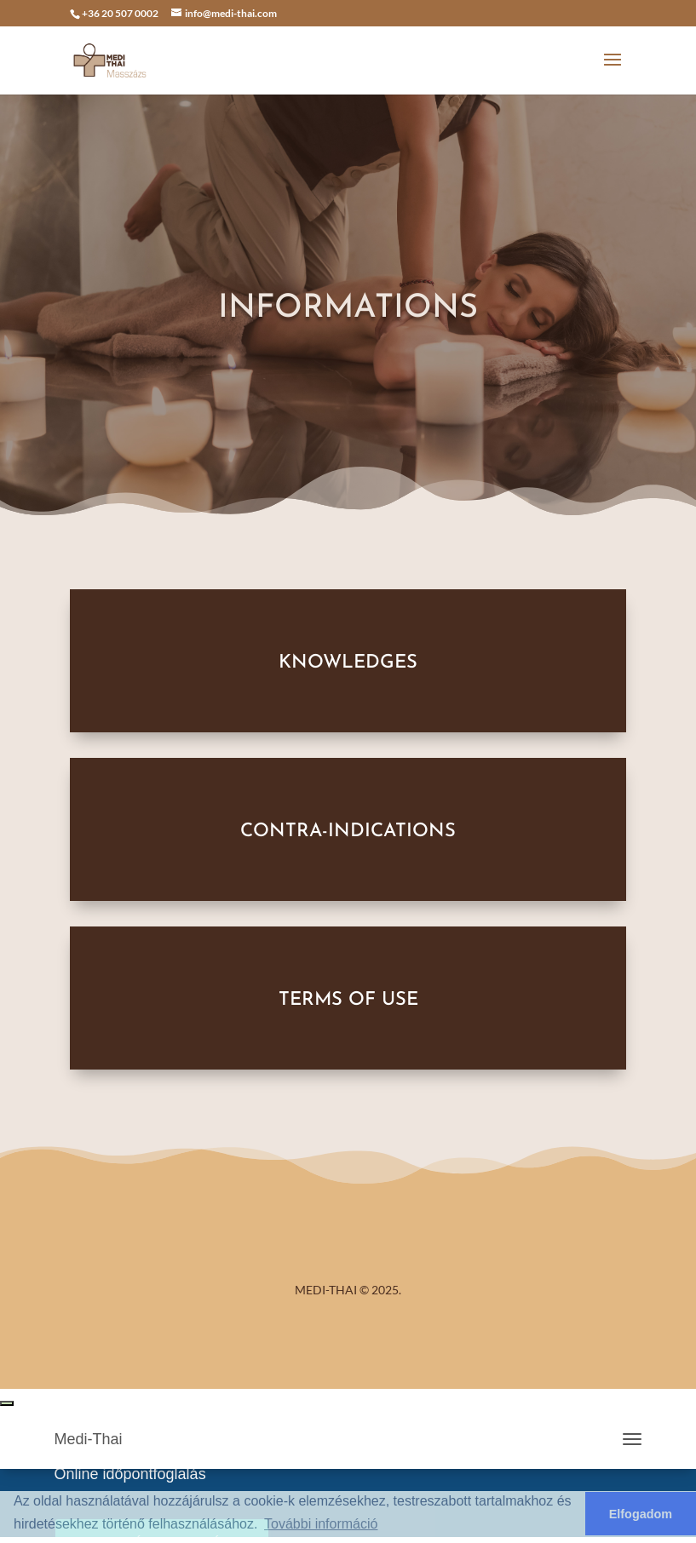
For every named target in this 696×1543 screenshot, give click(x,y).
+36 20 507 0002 (120, 13)
